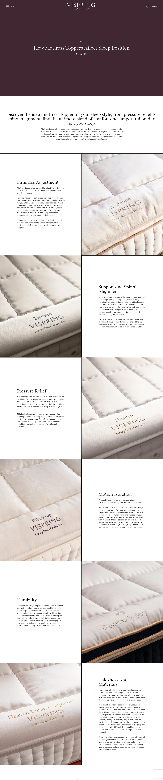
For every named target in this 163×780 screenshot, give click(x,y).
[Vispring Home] (81, 6)
